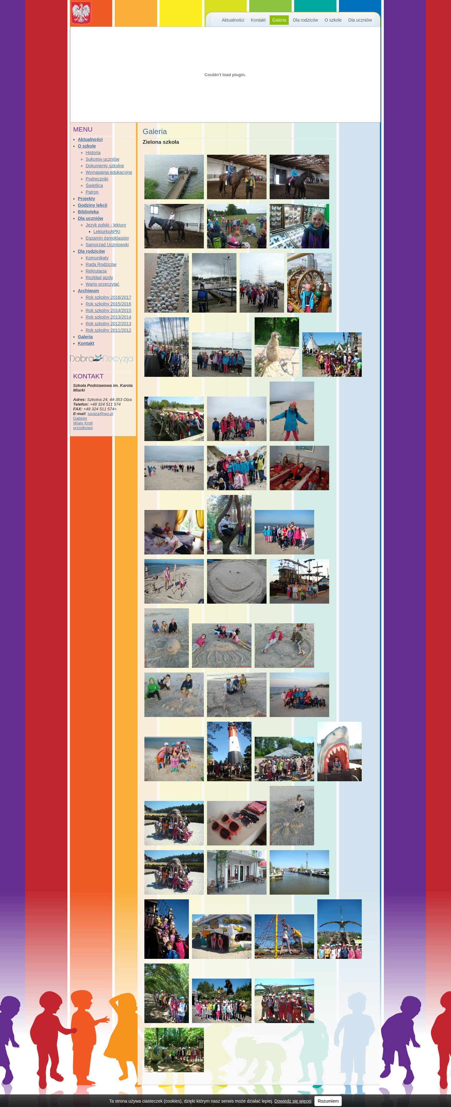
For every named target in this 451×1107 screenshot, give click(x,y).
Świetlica (94, 185)
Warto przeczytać (103, 284)
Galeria (279, 20)
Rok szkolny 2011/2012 (109, 330)
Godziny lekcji (92, 205)
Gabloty (80, 418)
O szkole (333, 20)
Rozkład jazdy (99, 277)
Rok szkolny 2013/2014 (109, 317)
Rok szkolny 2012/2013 (109, 323)
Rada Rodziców (101, 264)
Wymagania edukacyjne (109, 172)
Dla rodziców (305, 20)
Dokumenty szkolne (105, 165)
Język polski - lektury (106, 224)
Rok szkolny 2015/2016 (109, 303)
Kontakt (258, 20)
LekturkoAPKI (107, 231)
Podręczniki (97, 178)
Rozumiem (328, 1101)
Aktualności (233, 20)
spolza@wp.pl (100, 413)
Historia (93, 152)
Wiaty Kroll (83, 423)
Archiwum (88, 290)
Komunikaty (97, 257)
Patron (92, 192)
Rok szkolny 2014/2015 (109, 310)
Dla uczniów (360, 20)
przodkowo (83, 427)
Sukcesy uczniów (102, 159)
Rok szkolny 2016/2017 (109, 297)
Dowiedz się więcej (292, 1101)
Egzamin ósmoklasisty (107, 238)
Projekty (86, 198)
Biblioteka (88, 211)
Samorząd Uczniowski (107, 244)
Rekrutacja (96, 270)
